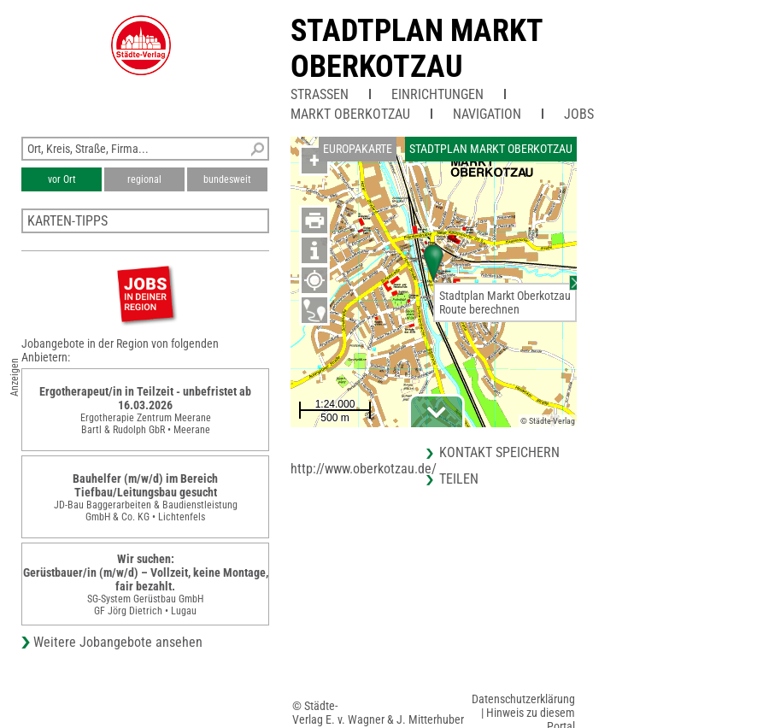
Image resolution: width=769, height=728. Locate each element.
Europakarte (357, 149)
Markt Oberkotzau (350, 114)
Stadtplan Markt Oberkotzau (417, 49)
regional (144, 179)
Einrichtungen (437, 94)
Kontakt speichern (499, 452)
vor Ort (62, 179)
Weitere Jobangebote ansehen (118, 642)
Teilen (458, 479)
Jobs (579, 114)
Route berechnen (479, 309)
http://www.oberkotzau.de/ (364, 469)
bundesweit (227, 179)
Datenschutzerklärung (523, 699)
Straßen (320, 94)
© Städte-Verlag (547, 421)
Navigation (487, 114)
